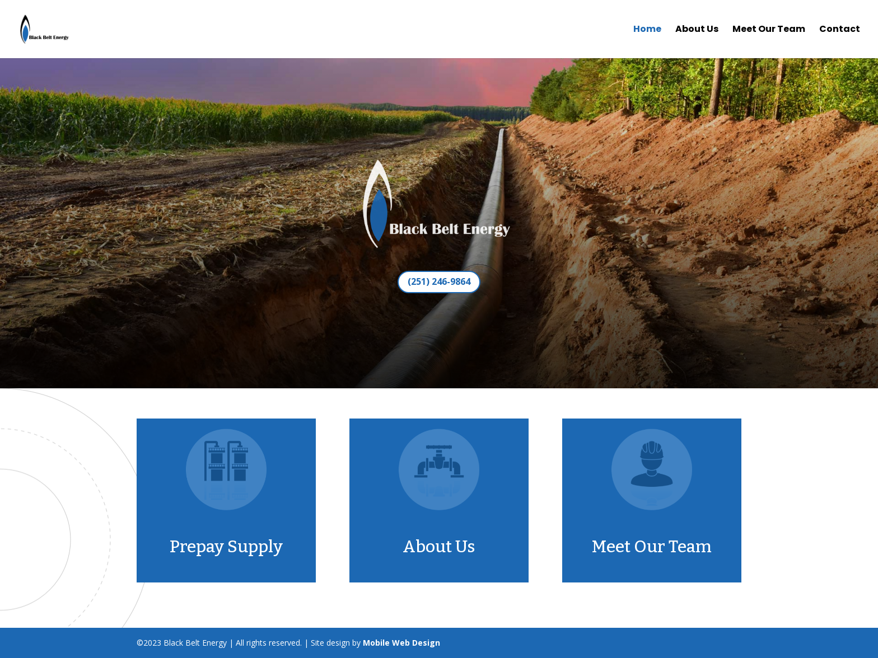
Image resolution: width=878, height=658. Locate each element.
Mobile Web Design (401, 642)
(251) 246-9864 (439, 281)
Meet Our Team (768, 30)
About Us (696, 30)
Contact (839, 30)
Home (647, 30)
